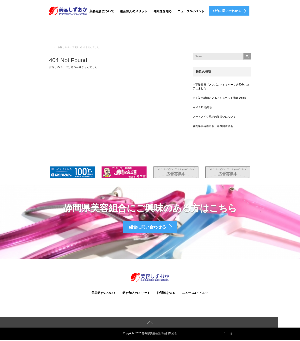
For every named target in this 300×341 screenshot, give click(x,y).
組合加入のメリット (134, 11)
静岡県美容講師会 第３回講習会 (213, 126)
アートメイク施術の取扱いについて (214, 116)
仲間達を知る (162, 11)
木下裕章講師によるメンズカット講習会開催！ (221, 97)
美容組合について (101, 11)
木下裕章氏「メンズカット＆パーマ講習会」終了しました (221, 86)
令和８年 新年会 (202, 107)
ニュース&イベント (191, 11)
